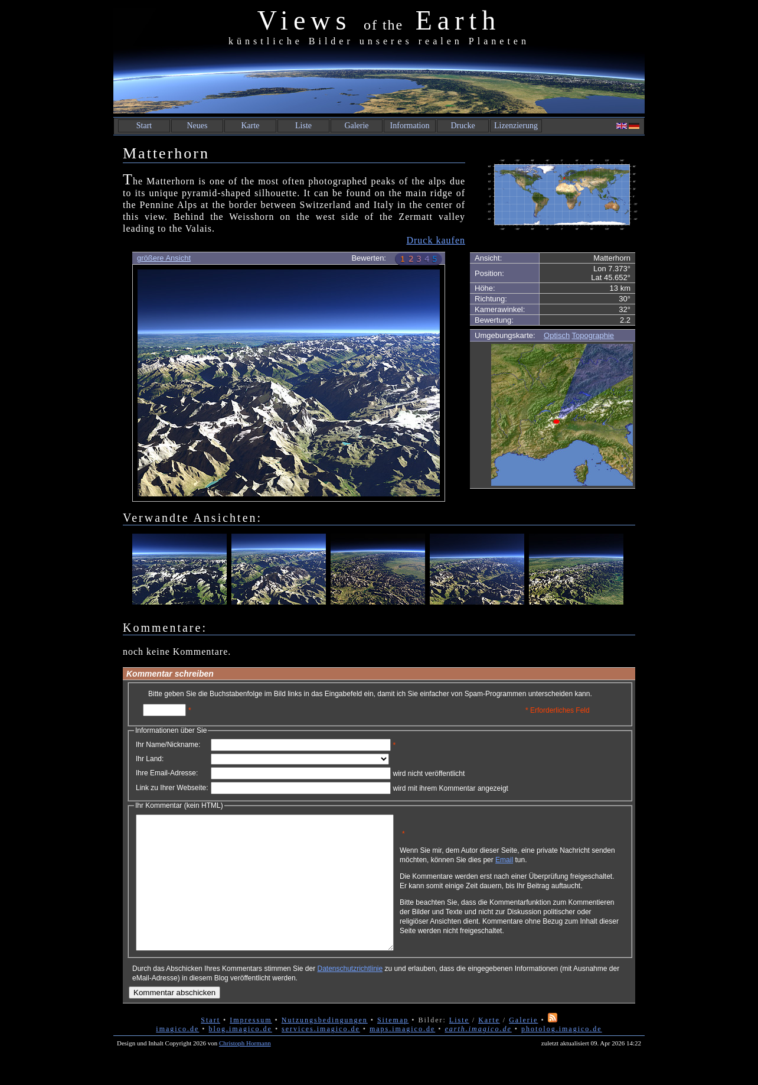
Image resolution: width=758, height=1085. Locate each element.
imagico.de (177, 1055)
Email (560, 864)
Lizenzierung (516, 125)
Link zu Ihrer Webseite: (172, 788)
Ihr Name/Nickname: (168, 744)
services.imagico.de (321, 1055)
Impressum (251, 1046)
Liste (303, 125)
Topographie (593, 335)
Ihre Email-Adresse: (167, 773)
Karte (250, 125)
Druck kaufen (435, 240)
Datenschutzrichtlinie (350, 995)
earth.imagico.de (478, 1055)
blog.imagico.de (240, 1055)
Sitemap (393, 1046)
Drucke (462, 125)
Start (144, 125)
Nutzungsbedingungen (325, 1046)
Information (410, 125)
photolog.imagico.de (561, 1055)
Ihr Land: (150, 759)
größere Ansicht (164, 258)
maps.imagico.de (402, 1055)
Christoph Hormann (245, 1069)
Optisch (557, 335)
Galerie (356, 125)
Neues (197, 125)
